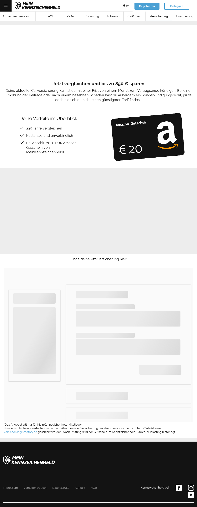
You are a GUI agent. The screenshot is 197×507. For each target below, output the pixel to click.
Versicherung (159, 16)
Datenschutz (60, 487)
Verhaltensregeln (35, 487)
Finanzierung (184, 16)
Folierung (113, 16)
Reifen (71, 16)
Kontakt (80, 487)
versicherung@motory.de (20, 432)
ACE (51, 16)
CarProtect (135, 16)
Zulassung (92, 16)
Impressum (10, 487)
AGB (94, 487)
